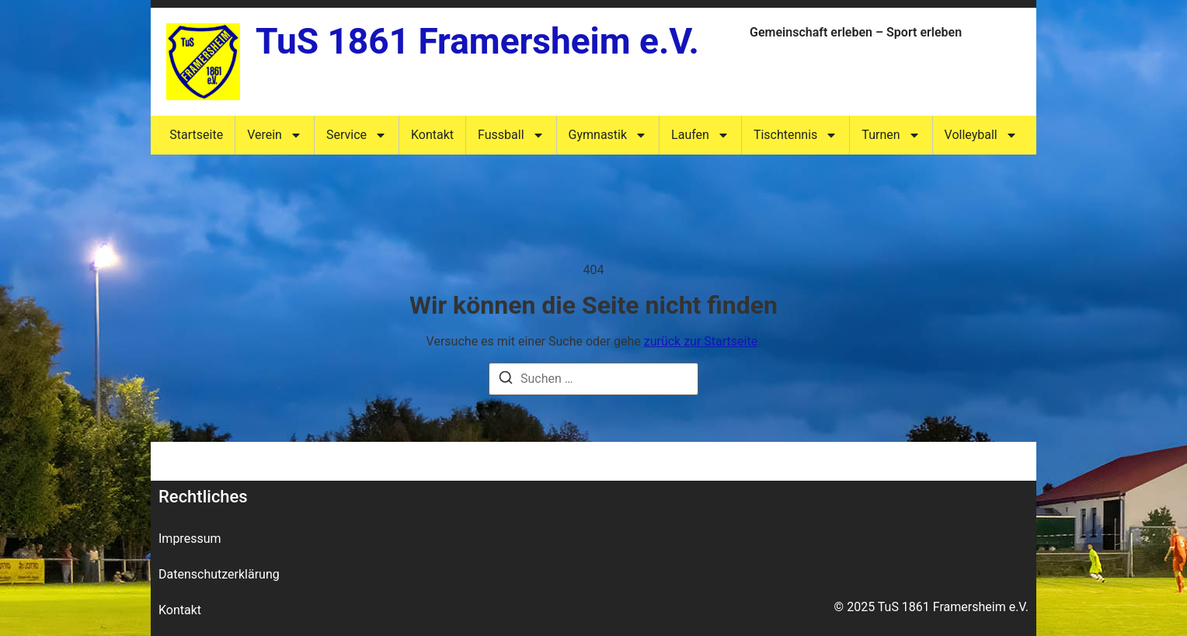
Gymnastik (608, 135)
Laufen (700, 135)
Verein (274, 135)
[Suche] (506, 380)
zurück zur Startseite (700, 341)
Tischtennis (795, 135)
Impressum (189, 538)
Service (356, 135)
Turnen (891, 135)
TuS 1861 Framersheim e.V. (477, 41)
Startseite (196, 134)
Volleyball (981, 135)
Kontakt (432, 134)
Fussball (511, 135)
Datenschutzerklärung (219, 574)
